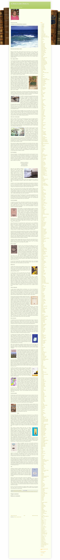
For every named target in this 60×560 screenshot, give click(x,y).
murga (42, 339)
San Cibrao (42, 462)
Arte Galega (42, 71)
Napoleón (42, 345)
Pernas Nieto (42, 397)
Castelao (42, 117)
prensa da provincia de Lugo (44, 419)
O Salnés (42, 363)
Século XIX (42, 467)
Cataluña (42, 120)
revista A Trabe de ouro (44, 437)
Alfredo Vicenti (43, 49)
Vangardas (42, 509)
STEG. (42, 482)
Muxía (42, 344)
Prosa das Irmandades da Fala (44, 424)
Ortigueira (42, 373)
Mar (29, 491)
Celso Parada (42, 125)
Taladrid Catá (42, 486)
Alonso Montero (43, 51)
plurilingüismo (43, 408)
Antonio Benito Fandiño (44, 62)
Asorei (42, 73)
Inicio (24, 515)
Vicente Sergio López (43, 513)
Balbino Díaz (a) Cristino (44, 78)
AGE (41, 40)
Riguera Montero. (43, 446)
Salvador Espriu (43, 459)
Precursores (42, 416)
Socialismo (42, 475)
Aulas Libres (42, 74)
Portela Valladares (43, 413)
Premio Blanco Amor (43, 417)
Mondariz (42, 334)
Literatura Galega (23, 491)
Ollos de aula (42, 367)
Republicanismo (43, 434)
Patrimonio (42, 388)
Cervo (42, 129)
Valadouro (42, 504)
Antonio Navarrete (43, 64)
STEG (42, 481)
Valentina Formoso (43, 506)
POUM (42, 415)
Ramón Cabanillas (43, 426)
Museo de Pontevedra (43, 340)
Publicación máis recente (14, 515)
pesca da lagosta (43, 401)
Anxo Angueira (43, 67)
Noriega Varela (43, 353)
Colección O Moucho (43, 134)
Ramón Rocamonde (43, 428)
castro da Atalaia (43, 118)
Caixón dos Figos (43, 99)
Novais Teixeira (43, 358)
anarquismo (42, 55)
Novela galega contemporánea (44, 359)
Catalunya (42, 119)
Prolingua (42, 423)
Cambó (42, 101)
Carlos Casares (43, 110)
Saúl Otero (42, 466)
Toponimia (42, 497)
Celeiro (42, 123)
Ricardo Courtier (43, 444)
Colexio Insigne (43, 136)
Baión (42, 77)
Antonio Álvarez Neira (44, 61)
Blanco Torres (43, 89)
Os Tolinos (42, 377)
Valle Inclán (42, 507)
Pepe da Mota (42, 393)
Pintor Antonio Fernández (44, 405)
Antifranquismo (43, 58)
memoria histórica (43, 329)
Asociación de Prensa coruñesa (45, 72)
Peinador (42, 391)
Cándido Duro (43, 104)
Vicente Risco (43, 512)
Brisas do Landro (43, 92)
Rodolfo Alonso (43, 451)
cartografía (42, 114)
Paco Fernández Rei (43, 381)
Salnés (42, 458)
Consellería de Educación (44, 140)
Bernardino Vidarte (43, 88)
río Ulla (42, 450)
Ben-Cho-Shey (43, 84)
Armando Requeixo (43, 69)
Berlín (42, 86)
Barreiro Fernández (43, 81)
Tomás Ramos (43, 496)
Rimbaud (42, 448)
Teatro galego (42, 489)
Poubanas (42, 414)
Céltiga (42, 126)
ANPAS (42, 56)
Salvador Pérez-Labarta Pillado (45, 460)
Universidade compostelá (44, 502)
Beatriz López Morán (43, 83)
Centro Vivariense (43, 128)
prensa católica (43, 418)
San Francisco (43, 463)
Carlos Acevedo (43, 109)
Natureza (42, 348)
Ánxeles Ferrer (43, 66)
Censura (42, 127)
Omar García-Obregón (44, 368)
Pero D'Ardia (42, 399)
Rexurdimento (31, 491)
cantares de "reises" (43, 105)
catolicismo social (43, 122)
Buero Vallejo (42, 93)
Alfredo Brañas (43, 46)
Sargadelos (42, 465)
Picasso (42, 402)
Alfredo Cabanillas (43, 47)
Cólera (42, 135)
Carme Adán (42, 112)
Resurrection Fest (43, 435)
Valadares (42, 503)
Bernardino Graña (43, 87)
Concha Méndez (43, 138)
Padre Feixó (42, 382)
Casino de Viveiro (43, 116)
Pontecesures (42, 412)
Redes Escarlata (43, 431)
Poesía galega (42, 410)
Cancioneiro (42, 103)
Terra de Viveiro (43, 492)
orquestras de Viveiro (43, 372)
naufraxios (42, 349)
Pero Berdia (42, 398)
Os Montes (42, 376)
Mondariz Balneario (43, 335)
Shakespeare (42, 473)
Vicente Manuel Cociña (44, 511)
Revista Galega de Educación (44, 440)
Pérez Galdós (42, 395)
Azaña (42, 75)
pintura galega (43, 406)
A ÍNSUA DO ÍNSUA (20, 4)
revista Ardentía (43, 438)
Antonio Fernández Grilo (44, 63)
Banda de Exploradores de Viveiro (45, 79)
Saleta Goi (42, 456)
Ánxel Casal (42, 65)
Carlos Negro (42, 111)
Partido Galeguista (43, 386)
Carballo (42, 108)
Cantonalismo (43, 107)
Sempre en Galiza (43, 471)
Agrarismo (42, 41)
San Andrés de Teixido (44, 461)
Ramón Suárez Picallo (43, 429)
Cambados (42, 100)
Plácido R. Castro (43, 407)
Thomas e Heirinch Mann (44, 493)
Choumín (42, 130)
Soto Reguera (42, 480)
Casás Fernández (43, 115)
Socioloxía (42, 478)
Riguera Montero (43, 445)
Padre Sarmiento (43, 383)
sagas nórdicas (43, 455)
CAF (41, 97)
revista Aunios (43, 439)
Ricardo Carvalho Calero (44, 443)
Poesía (42, 409)
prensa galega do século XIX (44, 420)
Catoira (42, 121)
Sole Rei (42, 479)
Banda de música (43, 80)
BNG (42, 90)
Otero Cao (42, 378)
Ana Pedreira (42, 53)
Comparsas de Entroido (44, 137)
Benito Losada (43, 85)
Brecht (42, 91)
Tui (41, 501)
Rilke (42, 447)
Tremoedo (42, 500)
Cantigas (42, 106)
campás (42, 102)
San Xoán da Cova (43, 464)
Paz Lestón (42, 389)
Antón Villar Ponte (43, 60)
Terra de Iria (42, 491)
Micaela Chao (43, 330)
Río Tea (42, 449)
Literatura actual (19, 491)
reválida (42, 436)
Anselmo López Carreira (44, 57)
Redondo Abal (43, 432)
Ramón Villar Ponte (43, 430)
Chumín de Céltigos (43, 131)
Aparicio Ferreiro (43, 68)
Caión (42, 98)
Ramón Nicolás (43, 427)
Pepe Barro (42, 392)
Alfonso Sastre (43, 45)
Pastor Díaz (42, 387)
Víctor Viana (42, 515)
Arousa (42, 70)
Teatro (42, 487)
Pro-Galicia (42, 422)
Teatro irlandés (43, 490)
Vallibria (42, 508)
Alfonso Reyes (43, 44)
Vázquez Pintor (43, 510)
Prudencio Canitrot (43, 425)
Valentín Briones (43, 505)
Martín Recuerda (43, 325)
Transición (42, 499)
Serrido (42, 472)
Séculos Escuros (35, 491)
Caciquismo (42, 96)
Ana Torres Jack (43, 54)
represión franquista (43, 433)
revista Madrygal (43, 441)
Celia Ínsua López (43, 124)
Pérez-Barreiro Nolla (43, 396)
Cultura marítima (15, 491)
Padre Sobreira (43, 384)
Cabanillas (42, 95)
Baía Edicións (43, 76)
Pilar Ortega (42, 404)
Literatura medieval (27, 491)
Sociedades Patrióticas (44, 477)
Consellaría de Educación (44, 139)
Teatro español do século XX (44, 488)
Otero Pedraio (43, 379)
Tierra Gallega (43, 494)
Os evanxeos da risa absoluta (44, 374)
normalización (43, 354)
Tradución (42, 498)
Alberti (42, 42)
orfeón (42, 369)
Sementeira (42, 469)
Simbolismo (42, 474)
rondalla (42, 452)
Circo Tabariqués (43, 132)
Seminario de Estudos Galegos (44, 470)
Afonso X (42, 38)
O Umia (42, 364)
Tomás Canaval (43, 495)
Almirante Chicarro (43, 50)
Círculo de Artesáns (43, 133)
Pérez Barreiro (43, 394)
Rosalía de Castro (43, 453)
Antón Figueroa (43, 59)
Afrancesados (42, 39)
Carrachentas (42, 113)
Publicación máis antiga (35, 515)
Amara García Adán (43, 52)
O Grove (42, 362)
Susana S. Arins (43, 484)
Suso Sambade (43, 485)
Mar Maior (42, 315)
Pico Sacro (42, 403)
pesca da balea (43, 400)
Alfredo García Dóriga (44, 48)
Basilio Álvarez (43, 82)
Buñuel (42, 94)
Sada (41, 454)
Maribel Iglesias (43, 320)
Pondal (42, 411)
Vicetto (42, 514)
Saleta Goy (42, 457)
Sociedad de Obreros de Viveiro (45, 476)
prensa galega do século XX (44, 421)
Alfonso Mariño (43, 43)
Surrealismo (42, 483)
